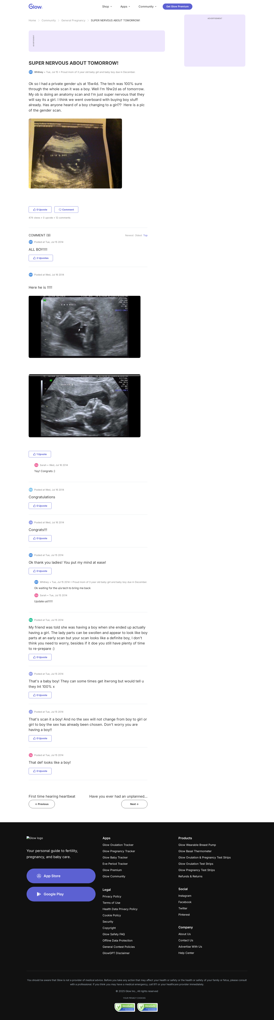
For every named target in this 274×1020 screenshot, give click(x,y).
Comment (66, 209)
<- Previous (42, 804)
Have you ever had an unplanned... (118, 796)
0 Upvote (40, 209)
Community (49, 20)
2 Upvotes (41, 257)
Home (32, 20)
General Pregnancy (73, 20)
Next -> (134, 804)
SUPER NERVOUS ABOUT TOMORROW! (115, 20)
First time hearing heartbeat (52, 796)
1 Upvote (40, 454)
